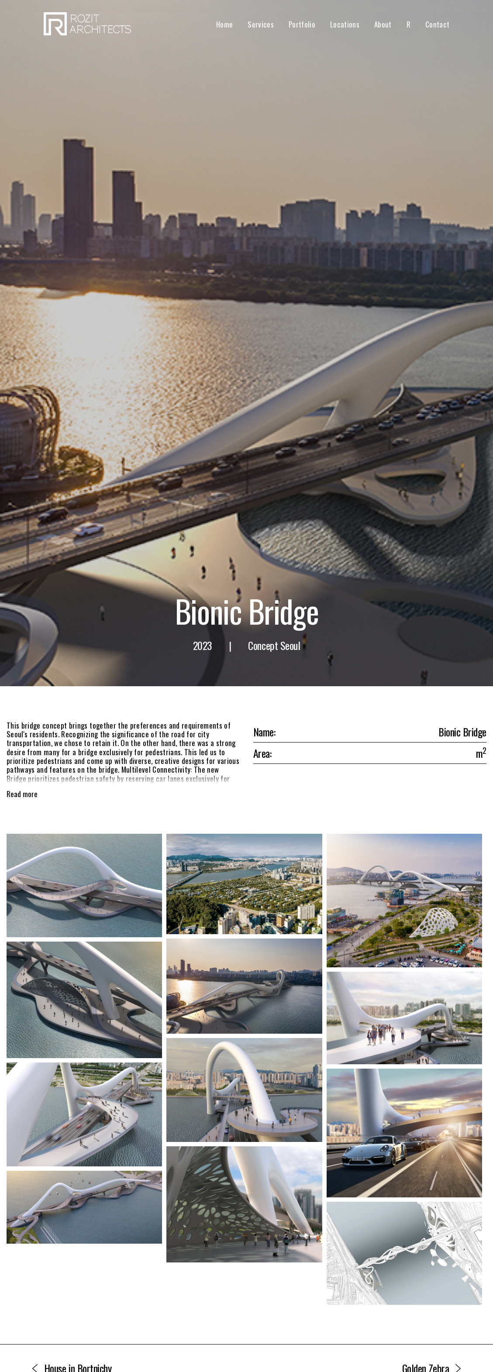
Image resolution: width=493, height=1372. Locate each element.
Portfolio (302, 24)
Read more (22, 794)
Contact (437, 24)
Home (224, 24)
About (383, 24)
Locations (344, 24)
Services (261, 24)
